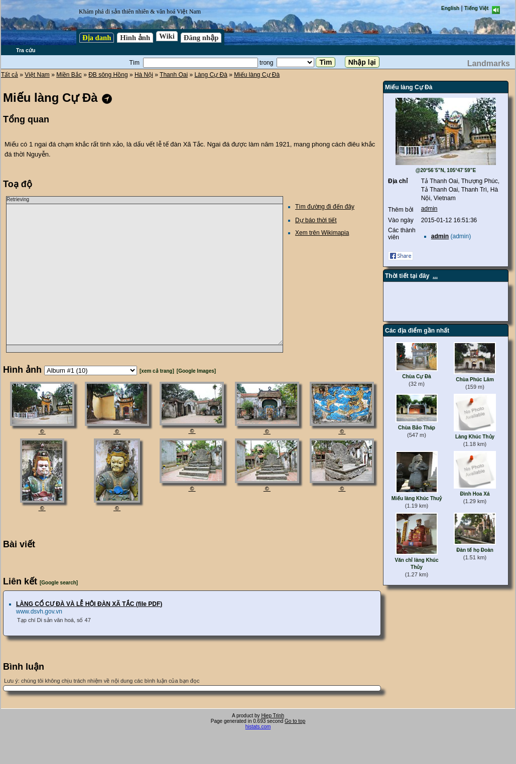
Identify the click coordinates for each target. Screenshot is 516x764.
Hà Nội (144, 74)
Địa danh (96, 38)
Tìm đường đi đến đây (324, 206)
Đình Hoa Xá (475, 494)
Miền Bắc (69, 74)
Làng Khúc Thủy (474, 436)
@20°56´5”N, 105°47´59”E (446, 170)
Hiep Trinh (272, 715)
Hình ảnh (135, 38)
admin (429, 208)
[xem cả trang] (157, 371)
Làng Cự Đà (210, 74)
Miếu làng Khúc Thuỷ (417, 498)
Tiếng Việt (476, 8)
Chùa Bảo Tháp (416, 427)
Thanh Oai (174, 74)
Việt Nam (37, 74)
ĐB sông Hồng (107, 74)
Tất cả (9, 74)
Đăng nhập (201, 38)
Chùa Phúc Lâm (475, 379)
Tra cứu (25, 50)
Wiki (167, 36)
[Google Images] (196, 371)
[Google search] (59, 582)
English (450, 8)
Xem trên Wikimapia (322, 232)
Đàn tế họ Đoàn (474, 550)
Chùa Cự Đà (416, 376)
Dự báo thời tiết (316, 220)
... (435, 275)
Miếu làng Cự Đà (257, 74)
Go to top (295, 721)
